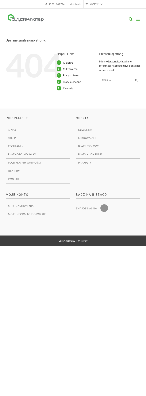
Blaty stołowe (71, 75)
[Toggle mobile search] (131, 19)
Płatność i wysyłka (22, 154)
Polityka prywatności (24, 162)
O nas (12, 129)
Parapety (68, 88)
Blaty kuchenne (72, 81)
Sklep (12, 137)
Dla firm (14, 170)
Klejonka (68, 62)
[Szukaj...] (116, 80)
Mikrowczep (70, 68)
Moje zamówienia (21, 206)
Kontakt (14, 179)
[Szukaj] (136, 80)
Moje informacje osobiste (27, 214)
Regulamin (16, 146)
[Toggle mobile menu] (138, 19)
